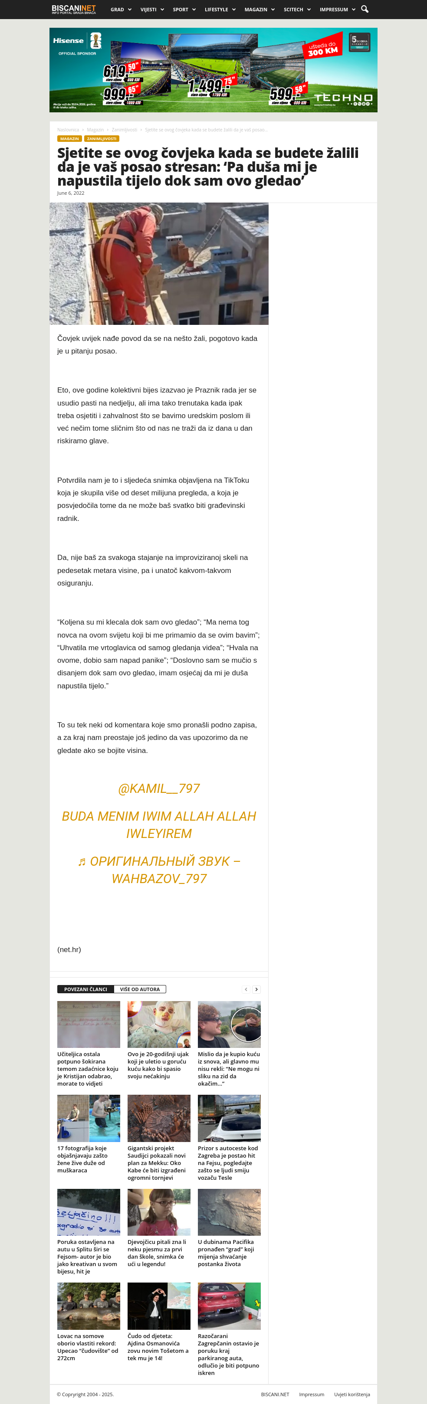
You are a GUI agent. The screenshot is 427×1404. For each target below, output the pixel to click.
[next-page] (256, 989)
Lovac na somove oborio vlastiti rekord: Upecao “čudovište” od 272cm (87, 1347)
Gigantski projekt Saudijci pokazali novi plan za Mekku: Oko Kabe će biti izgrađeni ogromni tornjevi (157, 1162)
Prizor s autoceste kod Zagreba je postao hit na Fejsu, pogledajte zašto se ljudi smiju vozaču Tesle (228, 1162)
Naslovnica (68, 130)
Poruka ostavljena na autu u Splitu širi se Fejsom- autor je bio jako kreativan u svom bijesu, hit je (87, 1256)
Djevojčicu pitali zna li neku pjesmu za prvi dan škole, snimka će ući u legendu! (157, 1253)
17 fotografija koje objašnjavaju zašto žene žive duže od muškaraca (82, 1159)
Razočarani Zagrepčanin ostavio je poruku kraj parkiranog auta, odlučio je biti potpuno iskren (228, 1354)
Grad (121, 9)
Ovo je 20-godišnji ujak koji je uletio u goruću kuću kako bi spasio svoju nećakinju (158, 1065)
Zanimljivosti (125, 130)
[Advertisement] (323, 342)
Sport (184, 9)
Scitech (297, 9)
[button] (364, 9)
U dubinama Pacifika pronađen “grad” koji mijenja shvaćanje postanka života (226, 1253)
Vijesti (152, 9)
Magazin (260, 9)
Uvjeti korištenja (352, 1394)
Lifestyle (220, 9)
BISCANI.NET (275, 1394)
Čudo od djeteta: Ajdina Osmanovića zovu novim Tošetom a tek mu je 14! (158, 1347)
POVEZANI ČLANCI (85, 989)
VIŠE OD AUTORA (140, 989)
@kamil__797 (159, 788)
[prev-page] (246, 989)
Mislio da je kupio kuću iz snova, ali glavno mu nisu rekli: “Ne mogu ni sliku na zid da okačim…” (229, 1068)
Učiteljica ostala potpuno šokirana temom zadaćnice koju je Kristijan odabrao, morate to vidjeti (87, 1068)
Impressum (338, 9)
